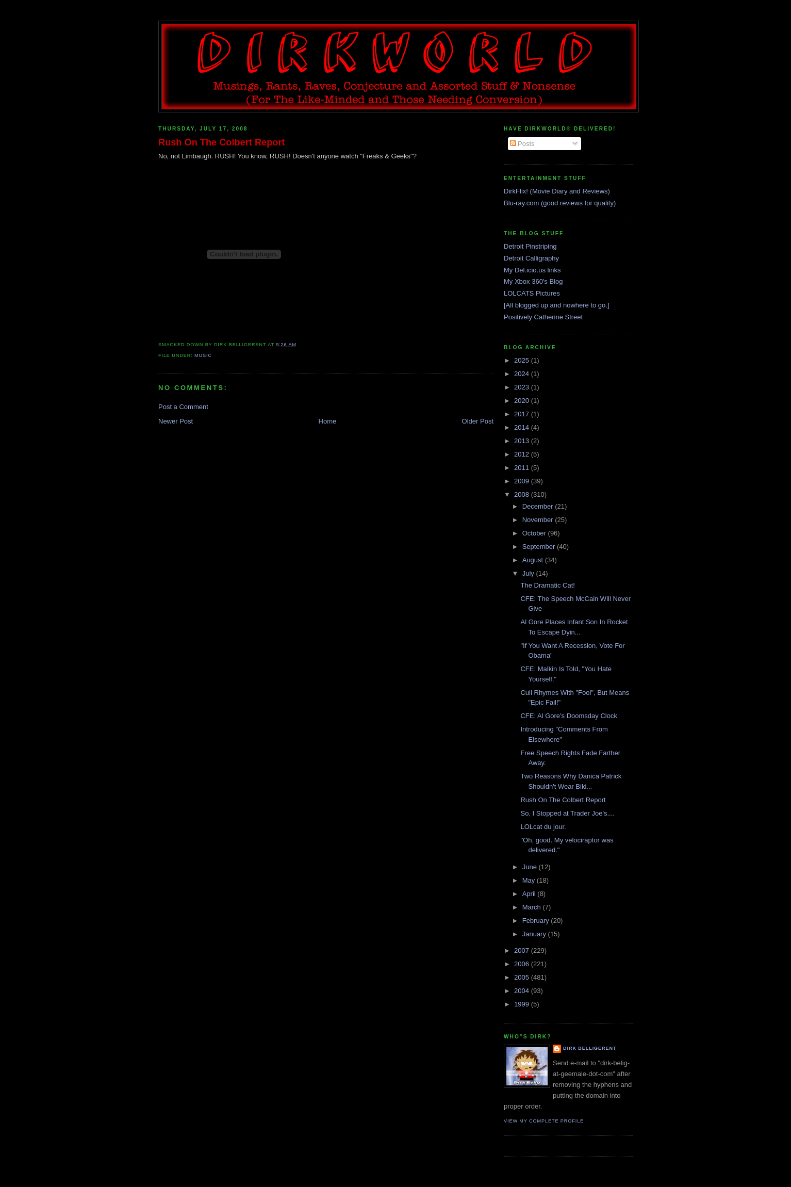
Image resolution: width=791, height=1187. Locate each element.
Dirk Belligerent (589, 1048)
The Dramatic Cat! (547, 585)
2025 (522, 360)
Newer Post (175, 421)
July (529, 573)
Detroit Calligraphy (531, 258)
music (203, 355)
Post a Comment (183, 407)
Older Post (477, 421)
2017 (522, 414)
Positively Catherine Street (543, 317)
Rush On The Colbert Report (221, 142)
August (533, 560)
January (535, 934)
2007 (522, 950)
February (536, 920)
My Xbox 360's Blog (533, 281)
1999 (522, 1004)
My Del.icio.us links (532, 270)
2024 (522, 374)
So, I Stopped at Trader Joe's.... (567, 813)
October (535, 533)
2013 (522, 441)
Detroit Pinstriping (530, 246)
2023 (522, 387)
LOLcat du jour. (543, 827)
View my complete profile (544, 1121)
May (529, 880)
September (539, 546)
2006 (522, 964)
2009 (522, 481)
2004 (522, 991)
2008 (522, 494)
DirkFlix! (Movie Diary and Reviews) (557, 191)
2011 (522, 467)
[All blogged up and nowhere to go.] (556, 305)
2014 (522, 427)
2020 (522, 400)
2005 (522, 977)
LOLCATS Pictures (532, 293)
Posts (522, 144)
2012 (522, 454)
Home (328, 421)
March (532, 907)
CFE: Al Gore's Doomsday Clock (568, 716)
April (530, 894)
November (538, 520)
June (530, 867)
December (538, 506)
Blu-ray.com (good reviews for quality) (560, 203)
